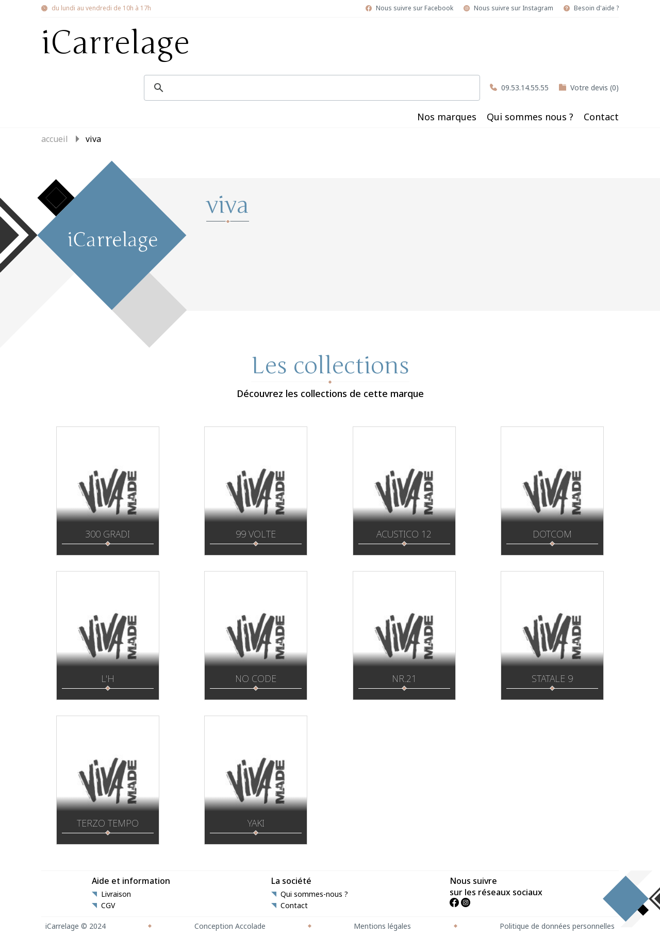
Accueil (54, 139)
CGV (108, 905)
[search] (310, 88)
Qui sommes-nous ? (314, 894)
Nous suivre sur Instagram (513, 8)
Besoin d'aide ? (596, 8)
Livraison (116, 894)
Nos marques (446, 116)
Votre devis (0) (594, 87)
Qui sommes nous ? (530, 116)
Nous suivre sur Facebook (414, 8)
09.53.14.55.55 (525, 87)
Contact (601, 116)
